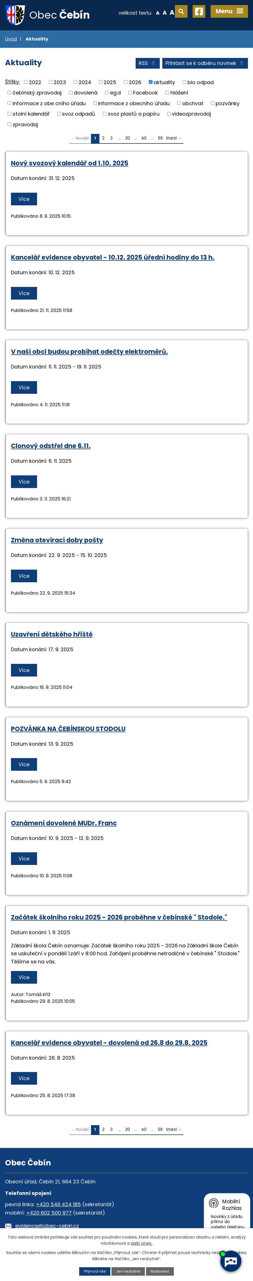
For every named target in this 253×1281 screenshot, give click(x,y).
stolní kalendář (31, 113)
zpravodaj (25, 124)
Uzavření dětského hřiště (52, 634)
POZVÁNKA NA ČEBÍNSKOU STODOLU (68, 728)
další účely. (141, 1243)
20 (127, 138)
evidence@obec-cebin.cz (47, 1225)
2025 (110, 82)
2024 (85, 82)
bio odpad (201, 82)
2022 (35, 82)
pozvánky (228, 103)
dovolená (85, 92)
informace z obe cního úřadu (49, 103)
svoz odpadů (78, 113)
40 (144, 138)
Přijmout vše (95, 1271)
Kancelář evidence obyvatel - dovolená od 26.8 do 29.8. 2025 (109, 1042)
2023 (60, 82)
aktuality (164, 82)
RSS (148, 63)
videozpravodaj (191, 113)
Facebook (145, 92)
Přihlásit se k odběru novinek (205, 63)
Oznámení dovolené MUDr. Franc (64, 823)
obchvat (192, 103)
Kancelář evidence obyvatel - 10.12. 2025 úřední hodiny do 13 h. (113, 257)
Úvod (11, 39)
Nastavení (160, 1271)
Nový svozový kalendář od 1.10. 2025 (69, 163)
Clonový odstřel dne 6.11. (51, 445)
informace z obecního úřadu (134, 103)
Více (24, 199)
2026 (135, 82)
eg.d (115, 92)
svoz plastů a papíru (133, 113)
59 (160, 138)
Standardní (165, 12)
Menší (158, 12)
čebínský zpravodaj (37, 92)
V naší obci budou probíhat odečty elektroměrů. (89, 351)
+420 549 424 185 (58, 1204)
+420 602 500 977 (49, 1212)
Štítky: (12, 81)
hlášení (179, 92)
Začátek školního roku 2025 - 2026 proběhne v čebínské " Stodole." (119, 917)
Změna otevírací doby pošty (57, 540)
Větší (172, 12)
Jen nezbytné (128, 1271)
